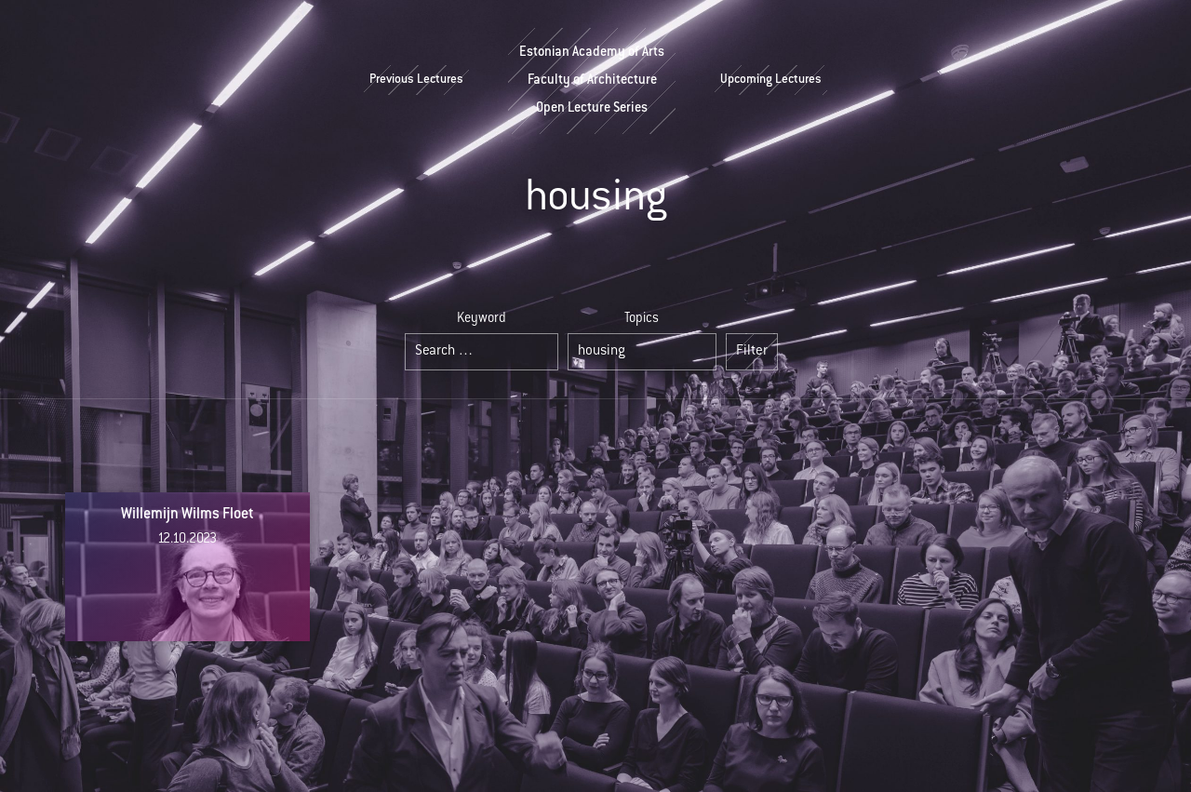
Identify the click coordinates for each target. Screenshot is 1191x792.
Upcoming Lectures (771, 80)
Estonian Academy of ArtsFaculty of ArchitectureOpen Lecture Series (591, 81)
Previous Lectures (416, 80)
